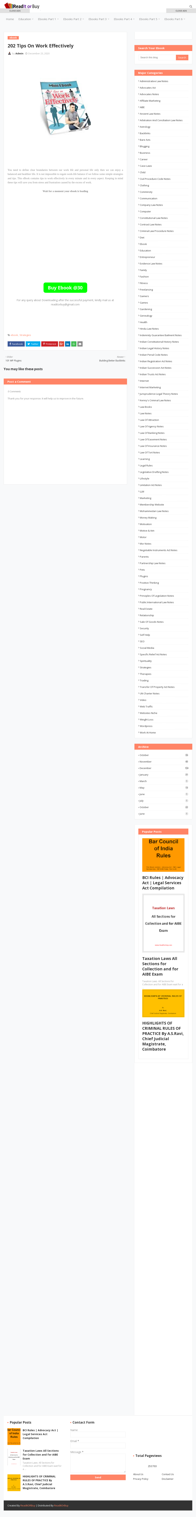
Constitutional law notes (154, 218)
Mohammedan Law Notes (154, 511)
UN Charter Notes (150, 693)
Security (144, 628)
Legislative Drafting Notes (154, 472)
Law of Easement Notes (153, 439)
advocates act (148, 87)
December (164, 768)
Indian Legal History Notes (154, 348)
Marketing (145, 498)
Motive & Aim (147, 530)
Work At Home (148, 732)
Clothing (144, 185)
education (145, 250)
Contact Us (168, 1474)
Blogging (144, 146)
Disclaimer (167, 1479)
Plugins (144, 576)
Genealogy (146, 315)
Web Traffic (146, 706)
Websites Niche (148, 713)
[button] (15, 10)
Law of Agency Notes (152, 426)
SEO (142, 641)
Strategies (25, 335)
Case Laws (146, 166)
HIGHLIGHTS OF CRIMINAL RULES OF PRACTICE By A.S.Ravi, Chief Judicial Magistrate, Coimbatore (163, 1036)
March (164, 781)
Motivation (146, 524)
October (164, 755)
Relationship (147, 615)
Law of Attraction (149, 420)
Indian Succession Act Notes (155, 367)
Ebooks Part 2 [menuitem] (72, 19)
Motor (143, 537)
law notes (146, 413)
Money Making (148, 517)
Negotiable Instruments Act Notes (158, 550)
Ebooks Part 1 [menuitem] (47, 19)
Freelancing (146, 289)
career (144, 159)
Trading (144, 680)
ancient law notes (150, 113)
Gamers (144, 296)
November (164, 761)
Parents (144, 556)
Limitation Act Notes (151, 485)
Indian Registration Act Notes (156, 361)
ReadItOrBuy (61, 1505)
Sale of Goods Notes (152, 621)
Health (143, 322)
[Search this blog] (157, 57)
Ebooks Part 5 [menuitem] (148, 19)
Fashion (144, 276)
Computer (145, 211)
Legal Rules (146, 465)
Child (142, 172)
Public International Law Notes (157, 602)
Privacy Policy (140, 1479)
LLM (142, 491)
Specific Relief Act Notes (153, 654)
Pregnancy (146, 589)
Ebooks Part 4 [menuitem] (123, 19)
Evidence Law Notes (151, 263)
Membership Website (152, 504)
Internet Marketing (150, 387)
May (164, 787)
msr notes (145, 543)
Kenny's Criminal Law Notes (155, 400)
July (164, 800)
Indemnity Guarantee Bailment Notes (161, 335)
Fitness (144, 283)
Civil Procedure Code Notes (155, 179)
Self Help (145, 635)
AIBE (142, 107)
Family (143, 270)
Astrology (145, 126)
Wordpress (146, 726)
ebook (14, 335)
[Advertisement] (75, 68)
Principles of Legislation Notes (157, 595)
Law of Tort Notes (150, 452)
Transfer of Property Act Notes (157, 687)
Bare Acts (145, 139)
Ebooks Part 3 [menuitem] (98, 19)
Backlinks (145, 133)
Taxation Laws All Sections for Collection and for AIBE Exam (160, 966)
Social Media (147, 648)
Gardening (146, 309)
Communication (148, 198)
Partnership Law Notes (153, 563)
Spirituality (146, 661)
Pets (142, 569)
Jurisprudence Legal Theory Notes (159, 393)
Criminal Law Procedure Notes (157, 231)
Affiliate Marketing (150, 100)
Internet (144, 380)
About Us (138, 1474)
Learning (145, 459)
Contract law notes (151, 224)
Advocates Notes (149, 94)
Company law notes (151, 205)
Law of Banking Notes (152, 433)
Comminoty (146, 192)
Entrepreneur (147, 257)
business (145, 152)
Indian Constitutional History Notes (159, 341)
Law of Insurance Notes (153, 446)
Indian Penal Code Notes (154, 354)
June (164, 794)
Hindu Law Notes (149, 328)
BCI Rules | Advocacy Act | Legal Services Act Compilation (162, 883)
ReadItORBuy (27, 1505)
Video (143, 700)
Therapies (145, 674)
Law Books (146, 407)
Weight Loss (146, 719)
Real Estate (146, 608)
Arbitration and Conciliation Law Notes (161, 120)
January (164, 774)
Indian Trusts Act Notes (153, 374)
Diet (142, 237)
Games (144, 302)
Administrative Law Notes (154, 81)
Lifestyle (144, 478)
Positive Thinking (149, 582)
